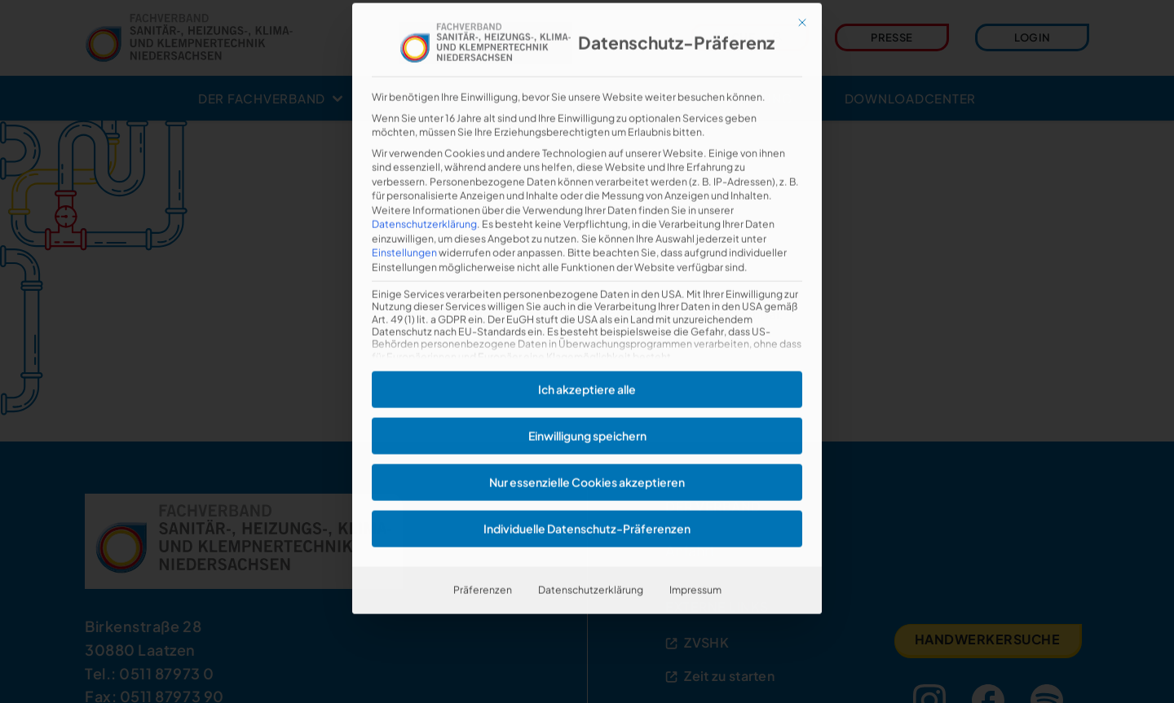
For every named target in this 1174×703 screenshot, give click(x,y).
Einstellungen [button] (404, 216)
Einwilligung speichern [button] (587, 400)
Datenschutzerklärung (424, 188)
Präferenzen (482, 553)
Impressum (695, 553)
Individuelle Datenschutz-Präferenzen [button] (587, 493)
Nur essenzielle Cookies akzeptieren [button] (587, 446)
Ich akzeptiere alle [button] (587, 353)
